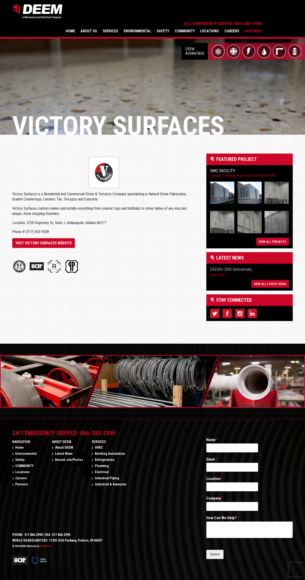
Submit (215, 553)
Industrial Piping (107, 477)
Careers (262, 14)
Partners (284, 14)
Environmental (168, 14)
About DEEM (61, 440)
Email (211, 457)
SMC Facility (222, 166)
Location (214, 477)
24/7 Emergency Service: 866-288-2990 (253, 6)
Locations (240, 14)
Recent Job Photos (69, 458)
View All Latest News (270, 282)
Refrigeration (104, 458)
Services (141, 14)
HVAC (272, 171)
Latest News (64, 452)
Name (212, 438)
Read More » (218, 273)
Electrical (260, 171)
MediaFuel (45, 544)
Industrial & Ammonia (110, 483)
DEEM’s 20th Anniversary (231, 267)
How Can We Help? (222, 516)
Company (215, 496)
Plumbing (102, 464)
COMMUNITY (215, 14)
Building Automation (239, 171)
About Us (119, 14)
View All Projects (272, 240)
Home (101, 14)
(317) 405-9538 (37, 227)
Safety (193, 14)
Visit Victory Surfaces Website (44, 239)
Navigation (21, 440)
